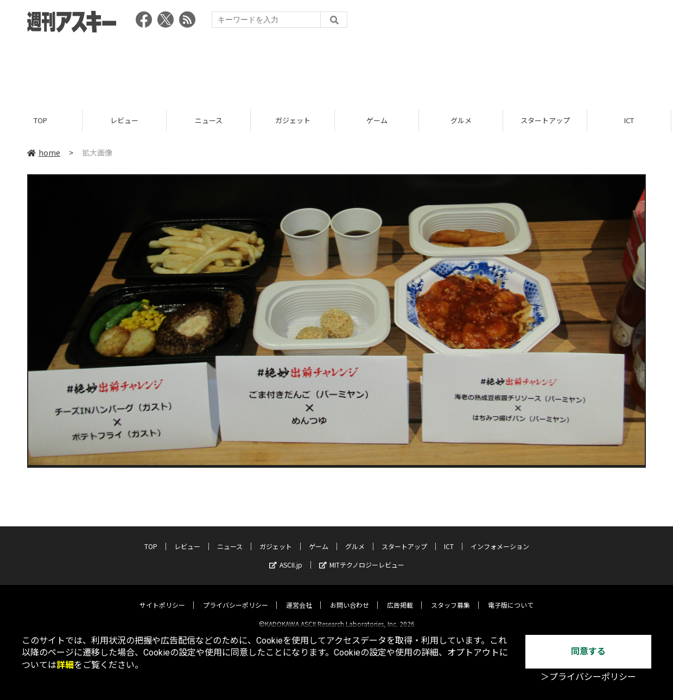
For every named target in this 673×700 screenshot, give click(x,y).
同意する (588, 651)
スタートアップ (547, 121)
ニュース (210, 121)
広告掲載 (400, 595)
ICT (631, 121)
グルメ (462, 121)
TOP (42, 121)
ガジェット (294, 121)
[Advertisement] (336, 67)
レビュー (126, 121)
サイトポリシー (162, 595)
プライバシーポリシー (235, 595)
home (43, 153)
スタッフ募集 (450, 595)
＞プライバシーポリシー (588, 677)
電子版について (511, 595)
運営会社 (299, 595)
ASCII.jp (285, 555)
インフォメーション (500, 537)
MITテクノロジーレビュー (361, 555)
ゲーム (378, 121)
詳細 (65, 665)
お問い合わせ (349, 595)
